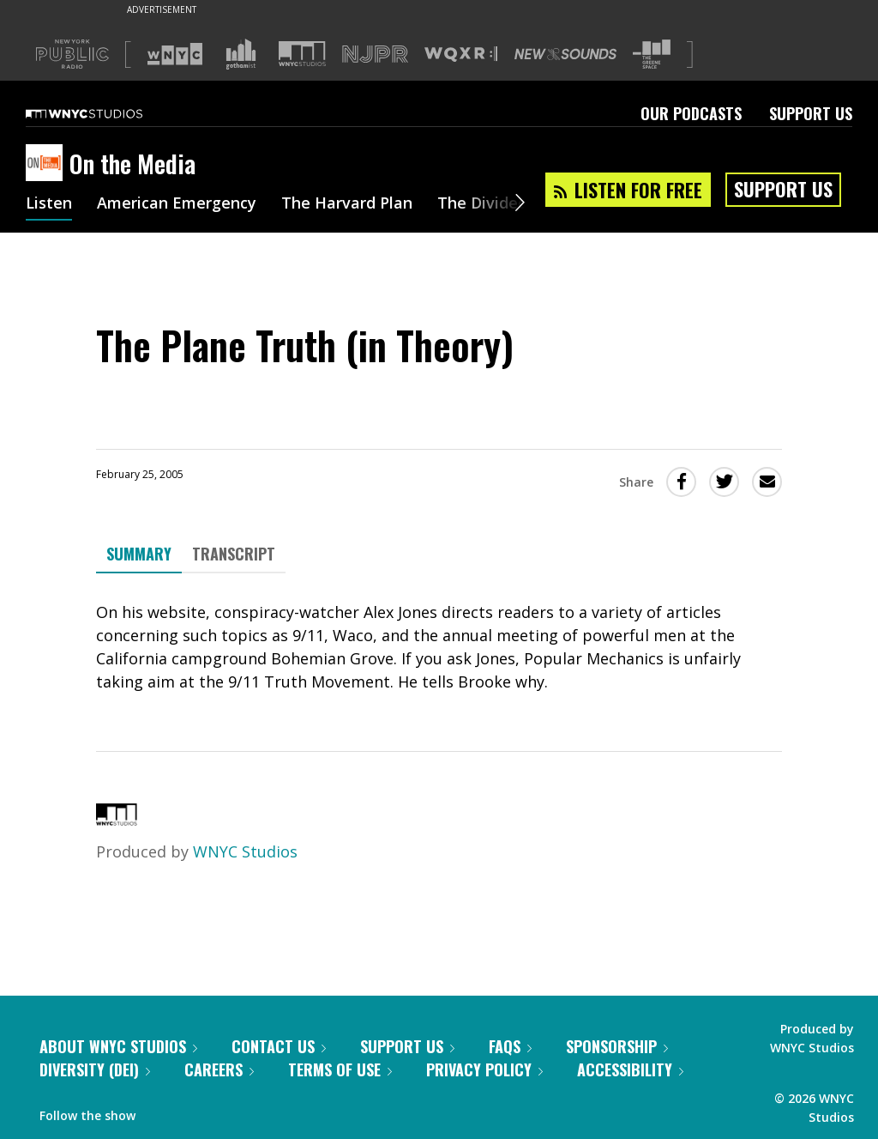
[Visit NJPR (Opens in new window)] (375, 54)
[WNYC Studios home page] (105, 113)
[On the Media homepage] (47, 164)
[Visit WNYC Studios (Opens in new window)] (302, 53)
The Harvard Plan (346, 204)
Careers (219, 1069)
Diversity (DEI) (94, 1069)
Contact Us (279, 1046)
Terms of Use (340, 1069)
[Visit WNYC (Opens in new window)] (174, 54)
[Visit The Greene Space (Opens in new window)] (652, 54)
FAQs (510, 1046)
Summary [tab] (138, 553)
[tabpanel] (439, 647)
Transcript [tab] (233, 553)
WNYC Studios (245, 851)
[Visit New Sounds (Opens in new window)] (565, 54)
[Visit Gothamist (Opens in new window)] (241, 54)
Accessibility (630, 1069)
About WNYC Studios (118, 1046)
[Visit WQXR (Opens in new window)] (460, 54)
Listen (49, 204)
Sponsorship (617, 1046)
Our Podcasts (691, 113)
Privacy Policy (484, 1069)
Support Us (810, 113)
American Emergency (176, 204)
